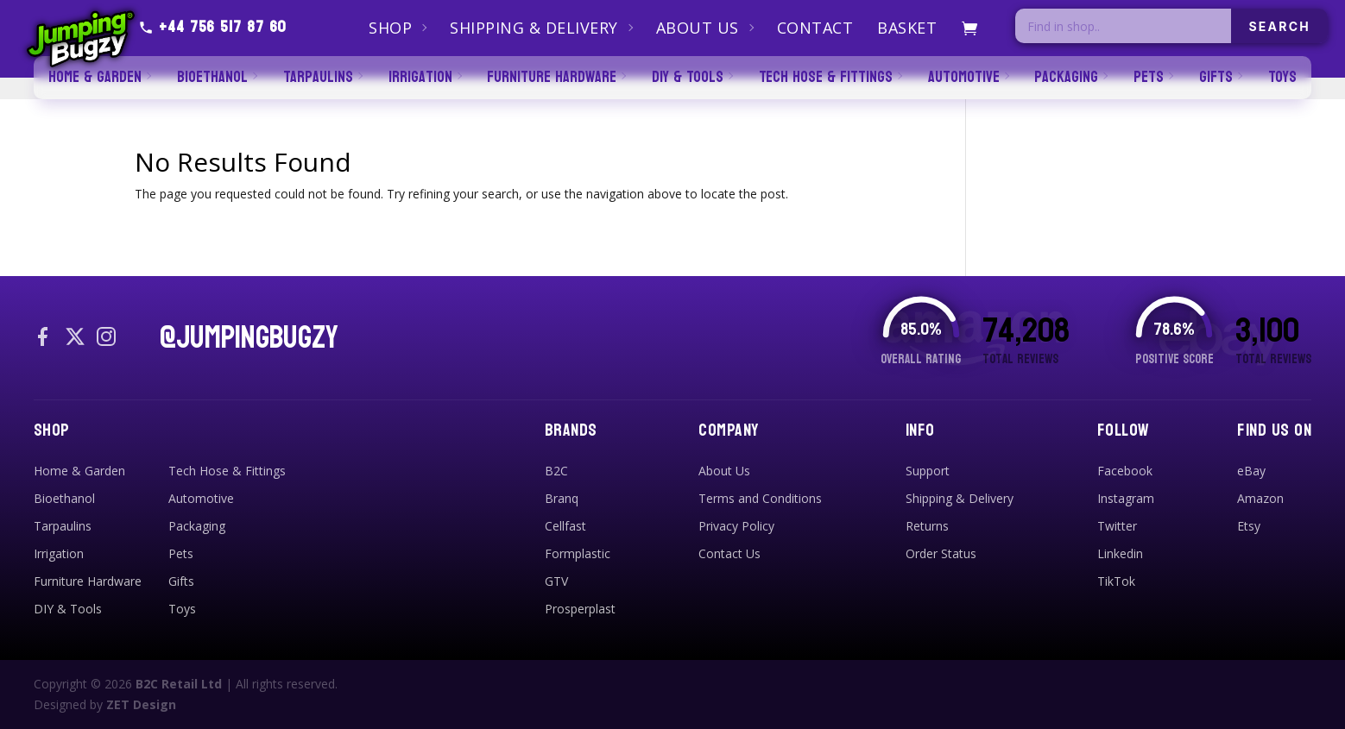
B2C (556, 470)
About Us (697, 27)
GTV (556, 581)
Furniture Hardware (88, 581)
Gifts (181, 581)
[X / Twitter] (75, 338)
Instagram (1125, 498)
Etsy (1248, 526)
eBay (1251, 470)
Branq (561, 498)
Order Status (941, 553)
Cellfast (565, 526)
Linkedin (1120, 553)
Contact (815, 27)
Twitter (1117, 526)
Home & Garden (79, 470)
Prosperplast (580, 608)
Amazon (1260, 498)
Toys (182, 608)
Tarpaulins (63, 526)
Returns (927, 526)
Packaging (196, 526)
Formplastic (577, 553)
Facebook (1124, 470)
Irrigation (59, 553)
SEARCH (1279, 26)
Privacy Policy (736, 526)
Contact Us (729, 553)
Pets (180, 553)
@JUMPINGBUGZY (249, 338)
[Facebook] (44, 338)
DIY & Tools (68, 608)
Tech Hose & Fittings (227, 470)
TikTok (1116, 581)
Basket (907, 27)
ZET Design (141, 704)
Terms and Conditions (760, 498)
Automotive (201, 498)
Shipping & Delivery (534, 27)
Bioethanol (64, 498)
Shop (390, 27)
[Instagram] (106, 338)
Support (928, 470)
